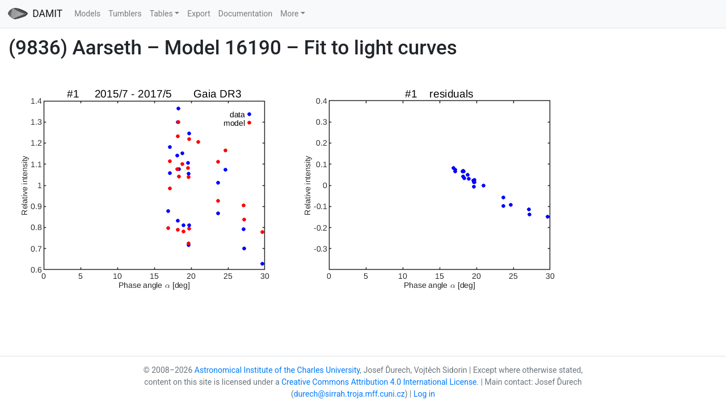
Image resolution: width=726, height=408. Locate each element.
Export (198, 13)
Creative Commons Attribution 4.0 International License (378, 381)
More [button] (289, 13)
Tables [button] (161, 13)
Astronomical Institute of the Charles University (277, 370)
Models (87, 13)
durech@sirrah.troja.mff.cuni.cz (349, 393)
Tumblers (124, 13)
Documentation (245, 13)
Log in (424, 393)
